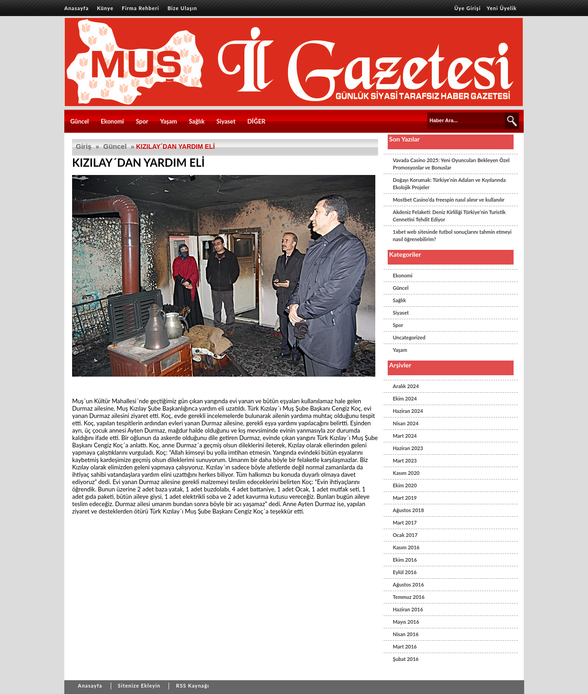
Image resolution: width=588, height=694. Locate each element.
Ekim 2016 (405, 560)
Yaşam (168, 121)
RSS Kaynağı (192, 685)
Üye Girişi (467, 8)
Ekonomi (112, 121)
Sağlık (196, 121)
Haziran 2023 (408, 448)
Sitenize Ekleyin (139, 685)
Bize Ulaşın (183, 8)
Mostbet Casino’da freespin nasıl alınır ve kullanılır (448, 200)
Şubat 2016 (405, 659)
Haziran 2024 (408, 411)
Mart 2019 (405, 498)
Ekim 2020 (405, 485)
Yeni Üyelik (502, 8)
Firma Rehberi (140, 8)
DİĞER (256, 121)
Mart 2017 (405, 522)
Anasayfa (76, 8)
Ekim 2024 (405, 398)
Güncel (79, 121)
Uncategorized (409, 337)
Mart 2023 (405, 460)
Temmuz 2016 (408, 597)
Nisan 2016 (405, 634)
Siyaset (225, 121)
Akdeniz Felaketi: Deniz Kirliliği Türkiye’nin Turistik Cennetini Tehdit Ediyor (449, 215)
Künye (105, 8)
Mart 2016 (405, 646)
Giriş (83, 146)
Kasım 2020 (406, 473)
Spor (142, 121)
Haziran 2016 (408, 609)
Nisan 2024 (405, 423)
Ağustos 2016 (408, 584)
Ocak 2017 (405, 535)
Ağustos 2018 (408, 510)
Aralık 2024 (406, 386)
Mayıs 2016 (406, 622)
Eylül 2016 (405, 572)
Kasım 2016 (406, 547)
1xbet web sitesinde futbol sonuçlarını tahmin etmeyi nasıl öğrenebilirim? (452, 235)
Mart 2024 (405, 436)
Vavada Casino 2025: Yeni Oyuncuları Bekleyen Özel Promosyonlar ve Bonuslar (451, 163)
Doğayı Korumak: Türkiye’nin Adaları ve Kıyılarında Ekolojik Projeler (449, 183)
